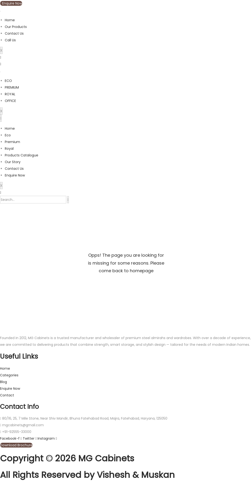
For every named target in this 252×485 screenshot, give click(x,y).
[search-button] (68, 199)
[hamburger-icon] (1, 118)
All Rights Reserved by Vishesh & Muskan (87, 475)
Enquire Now (15, 175)
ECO (8, 80)
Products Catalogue (21, 155)
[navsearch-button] (0, 192)
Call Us (10, 40)
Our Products (16, 26)
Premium (12, 141)
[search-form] (33, 199)
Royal (9, 148)
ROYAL (10, 94)
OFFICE (10, 100)
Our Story (13, 162)
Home (10, 20)
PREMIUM (12, 87)
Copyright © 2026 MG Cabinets (67, 458)
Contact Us (14, 33)
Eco (8, 135)
